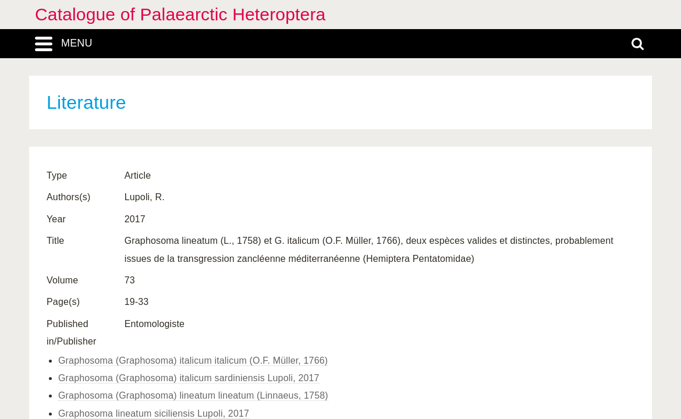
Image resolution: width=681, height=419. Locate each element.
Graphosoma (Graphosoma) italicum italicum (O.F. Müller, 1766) (193, 360)
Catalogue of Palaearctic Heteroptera (180, 14)
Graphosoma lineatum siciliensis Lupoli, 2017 (153, 413)
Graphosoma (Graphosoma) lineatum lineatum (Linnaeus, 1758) (193, 395)
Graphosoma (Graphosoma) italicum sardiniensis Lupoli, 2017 (189, 378)
